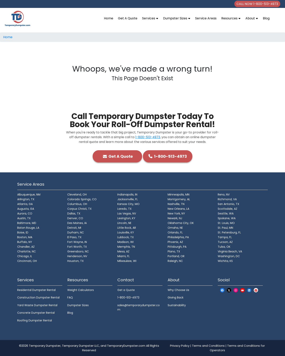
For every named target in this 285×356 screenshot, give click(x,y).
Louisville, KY (125, 232)
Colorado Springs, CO (82, 199)
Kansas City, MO (128, 204)
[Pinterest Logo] (256, 290)
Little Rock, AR (126, 228)
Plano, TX (174, 251)
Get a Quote (126, 290)
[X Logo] (229, 290)
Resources (231, 18)
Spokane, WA (227, 218)
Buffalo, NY (24, 242)
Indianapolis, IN (127, 194)
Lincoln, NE (124, 223)
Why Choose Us (178, 290)
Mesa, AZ (123, 251)
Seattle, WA (226, 213)
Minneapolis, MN (178, 194)
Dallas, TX (73, 213)
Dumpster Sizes (176, 18)
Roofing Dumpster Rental (34, 320)
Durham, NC (75, 232)
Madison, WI (125, 242)
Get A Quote (127, 18)
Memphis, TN (126, 247)
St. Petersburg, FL (229, 232)
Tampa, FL (225, 237)
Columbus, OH (77, 204)
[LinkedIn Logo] (249, 290)
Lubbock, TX (125, 237)
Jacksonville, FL (127, 199)
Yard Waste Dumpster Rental (37, 305)
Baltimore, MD (26, 223)
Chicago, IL (24, 256)
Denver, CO (75, 218)
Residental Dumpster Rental (36, 290)
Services (150, 18)
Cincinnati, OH (27, 261)
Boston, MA (24, 237)
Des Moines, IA (77, 223)
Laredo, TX (124, 209)
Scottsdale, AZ (227, 209)
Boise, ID (22, 232)
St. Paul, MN (225, 228)
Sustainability (177, 305)
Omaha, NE (175, 228)
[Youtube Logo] (242, 290)
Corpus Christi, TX (79, 209)
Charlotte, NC (26, 251)
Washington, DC (229, 256)
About (251, 18)
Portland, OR (176, 256)
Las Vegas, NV (126, 213)
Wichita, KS (225, 261)
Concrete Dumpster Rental (36, 313)
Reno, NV (224, 194)
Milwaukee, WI (126, 261)
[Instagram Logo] (235, 290)
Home (108, 18)
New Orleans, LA (178, 209)
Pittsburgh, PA (177, 247)
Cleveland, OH (77, 194)
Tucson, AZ (225, 242)
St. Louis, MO (226, 223)
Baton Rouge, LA (28, 228)
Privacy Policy (179, 346)
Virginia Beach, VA (230, 251)
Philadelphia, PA (178, 237)
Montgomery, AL (179, 199)
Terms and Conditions (208, 346)
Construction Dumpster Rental (38, 297)
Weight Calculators (80, 290)
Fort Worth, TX (77, 247)
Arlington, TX (25, 199)
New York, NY (176, 213)
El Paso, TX (74, 237)
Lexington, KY (126, 218)
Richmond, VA (227, 199)
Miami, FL (123, 256)
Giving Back (175, 297)
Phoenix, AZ (175, 242)
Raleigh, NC (175, 261)
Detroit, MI (74, 228)
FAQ (70, 297)
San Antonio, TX (228, 204)
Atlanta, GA (25, 204)
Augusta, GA (25, 209)
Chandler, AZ (26, 247)
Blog (266, 18)
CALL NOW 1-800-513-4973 (257, 4)
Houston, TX (75, 261)
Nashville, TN (176, 204)
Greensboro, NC (78, 251)
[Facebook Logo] (222, 290)
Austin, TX (24, 218)
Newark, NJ (175, 218)
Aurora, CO (24, 213)
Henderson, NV (77, 256)
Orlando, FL (175, 232)
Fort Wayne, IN (77, 242)
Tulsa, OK (224, 247)
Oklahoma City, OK (181, 223)
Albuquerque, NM (28, 194)
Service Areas (206, 18)
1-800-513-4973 (147, 137)
